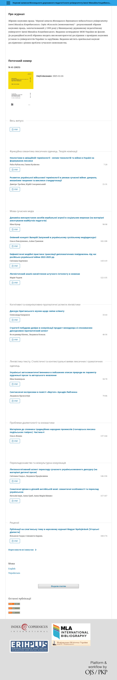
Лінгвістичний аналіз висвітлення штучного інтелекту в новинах (45, 273)
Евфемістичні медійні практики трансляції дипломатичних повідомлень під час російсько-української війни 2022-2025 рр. (53, 255)
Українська (14, 573)
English (11, 568)
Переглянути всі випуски (21, 549)
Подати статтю (58, 586)
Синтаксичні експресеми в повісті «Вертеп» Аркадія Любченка (43, 392)
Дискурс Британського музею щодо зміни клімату (37, 311)
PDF (16, 129)
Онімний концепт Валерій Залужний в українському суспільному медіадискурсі (53, 237)
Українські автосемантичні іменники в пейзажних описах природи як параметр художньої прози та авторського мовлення (53, 374)
